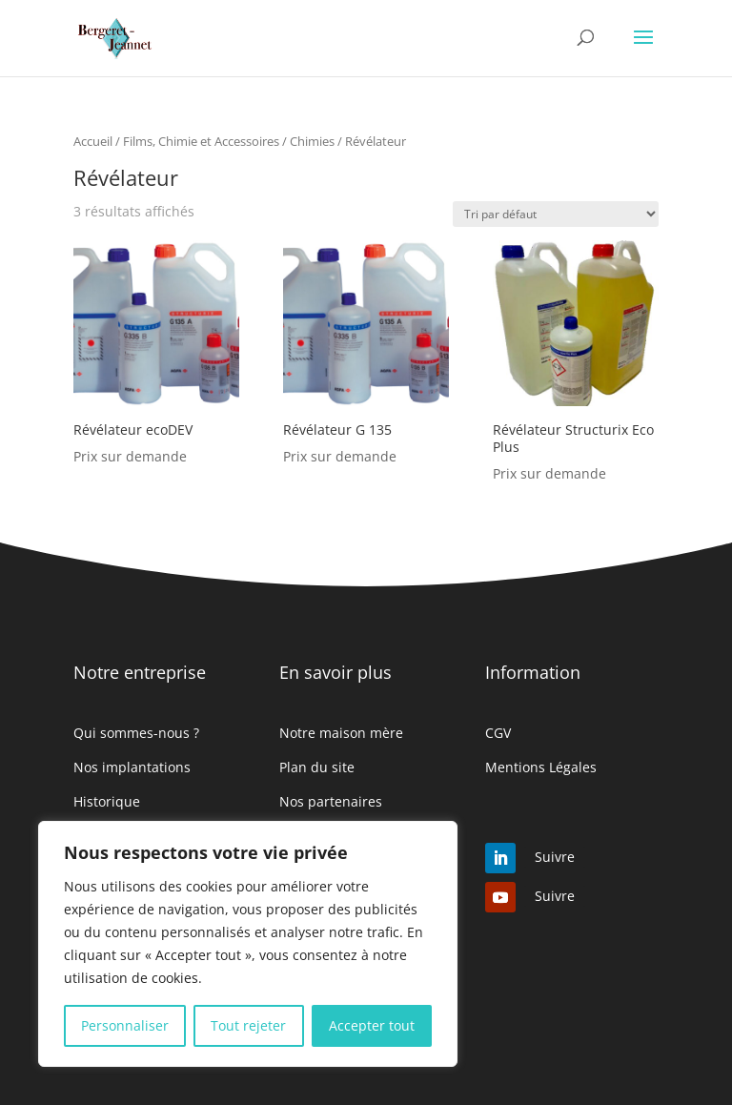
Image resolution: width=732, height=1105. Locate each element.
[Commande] (556, 214)
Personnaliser (125, 1025)
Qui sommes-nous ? (136, 733)
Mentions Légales (541, 767)
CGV (498, 733)
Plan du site (317, 767)
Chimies (312, 141)
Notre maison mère (341, 733)
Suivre (555, 857)
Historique (106, 801)
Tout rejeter (248, 1025)
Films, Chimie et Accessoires (201, 141)
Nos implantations (132, 767)
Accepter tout (372, 1025)
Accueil (92, 141)
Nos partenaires (330, 801)
